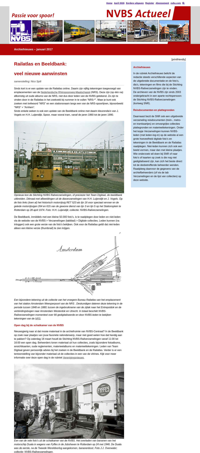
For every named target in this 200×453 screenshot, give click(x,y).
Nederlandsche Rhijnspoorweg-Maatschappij (65, 92)
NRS (37, 318)
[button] (183, 3)
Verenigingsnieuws (73, 357)
